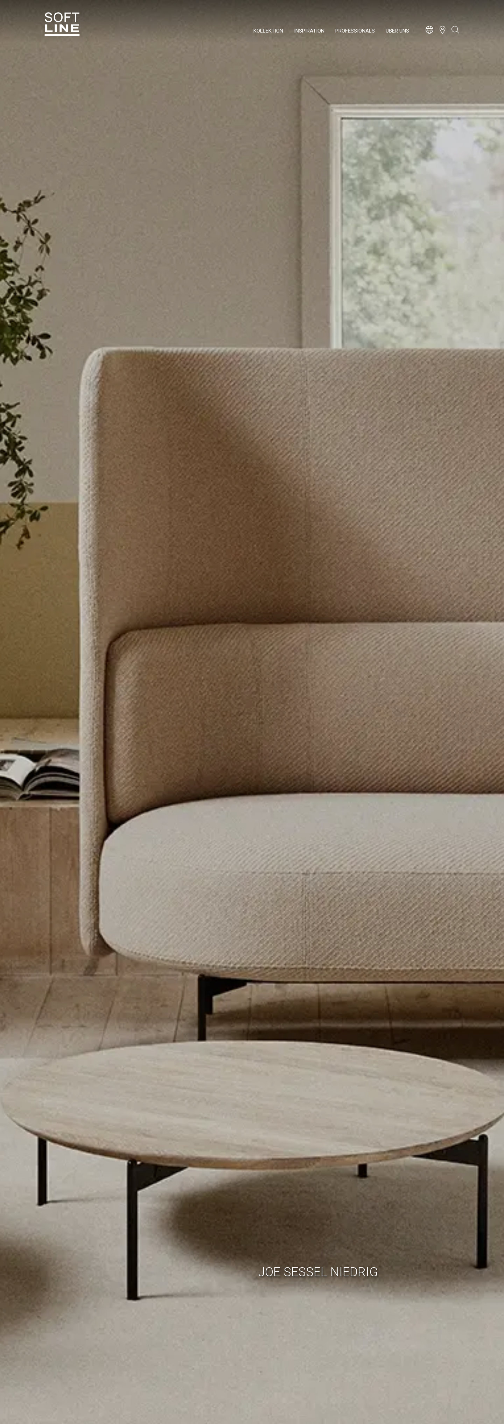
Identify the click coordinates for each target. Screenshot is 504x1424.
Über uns (397, 31)
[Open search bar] (455, 33)
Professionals (355, 31)
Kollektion (268, 31)
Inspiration (309, 31)
